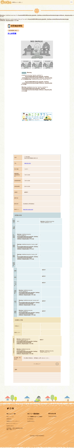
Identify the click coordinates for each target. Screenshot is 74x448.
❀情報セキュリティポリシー (13, 421)
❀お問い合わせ (10, 425)
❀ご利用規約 (30, 418)
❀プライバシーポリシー (12, 423)
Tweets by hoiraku (52, 416)
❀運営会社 (9, 418)
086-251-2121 (27, 163)
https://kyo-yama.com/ (28, 209)
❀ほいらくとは (10, 416)
